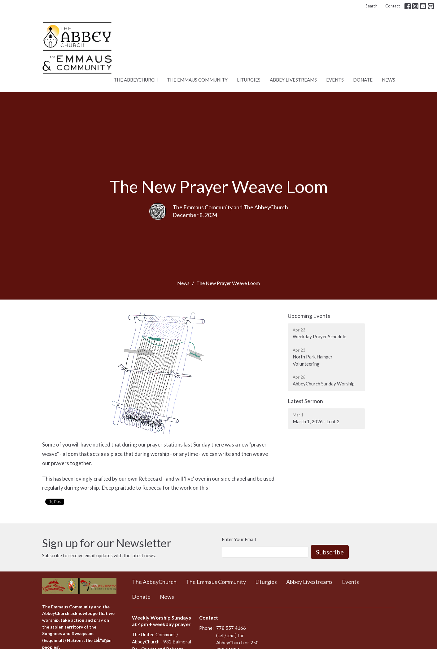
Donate (363, 79)
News (388, 79)
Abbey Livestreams (293, 79)
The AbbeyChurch (136, 79)
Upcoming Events (309, 315)
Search (371, 5)
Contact (392, 5)
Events (335, 79)
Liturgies (248, 79)
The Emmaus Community (197, 79)
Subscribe (330, 552)
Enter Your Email (239, 539)
